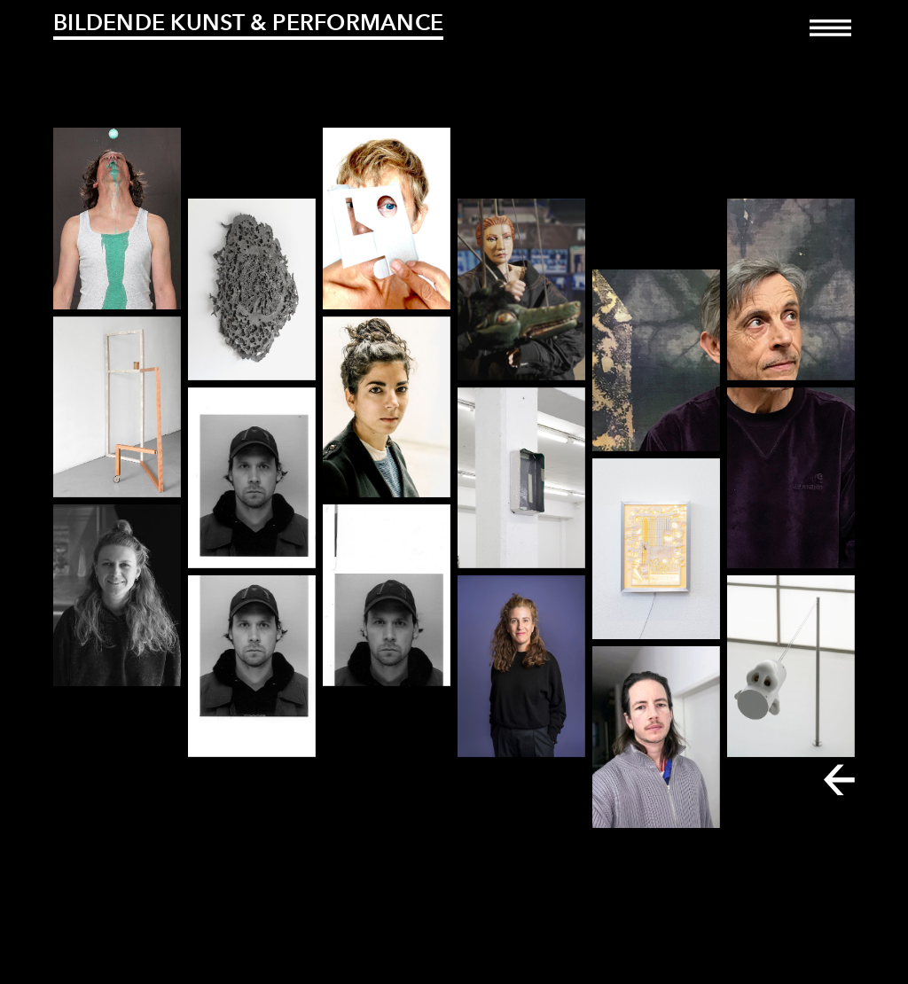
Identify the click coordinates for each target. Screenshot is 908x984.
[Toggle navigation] (830, 40)
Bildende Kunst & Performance (248, 22)
